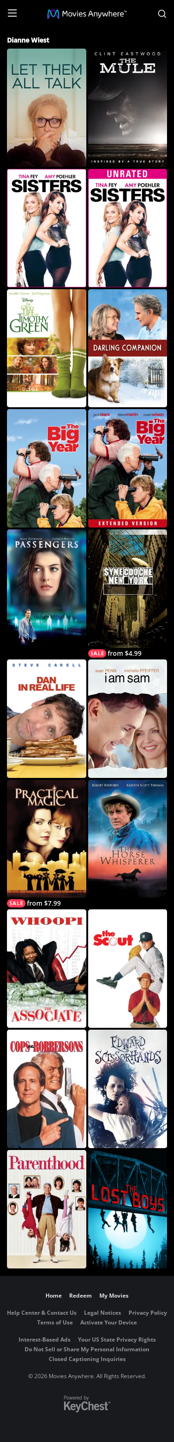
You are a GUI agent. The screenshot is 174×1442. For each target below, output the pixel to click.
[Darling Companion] (128, 348)
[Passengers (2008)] (46, 588)
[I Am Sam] (128, 718)
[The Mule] (128, 108)
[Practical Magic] (46, 844)
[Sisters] (46, 228)
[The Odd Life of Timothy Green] (46, 348)
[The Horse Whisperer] (128, 839)
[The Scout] (128, 968)
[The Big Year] (46, 468)
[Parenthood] (46, 1209)
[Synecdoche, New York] (128, 593)
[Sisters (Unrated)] (128, 228)
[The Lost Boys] (128, 1209)
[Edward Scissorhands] (128, 1089)
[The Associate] (46, 968)
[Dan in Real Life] (46, 718)
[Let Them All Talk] (46, 108)
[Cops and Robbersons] (46, 1089)
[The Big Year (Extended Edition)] (128, 468)
